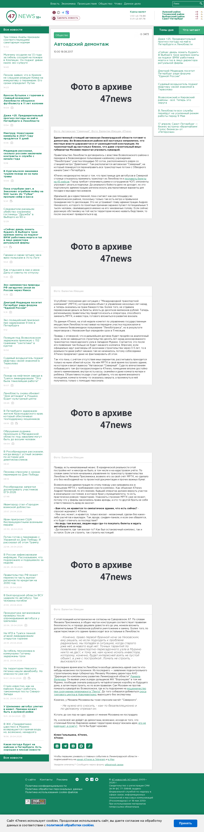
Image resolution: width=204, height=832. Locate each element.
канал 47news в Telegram (91, 759)
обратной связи (114, 765)
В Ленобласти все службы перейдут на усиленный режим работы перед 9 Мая (178, 113)
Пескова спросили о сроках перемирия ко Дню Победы (24, 475)
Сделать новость (67, 18)
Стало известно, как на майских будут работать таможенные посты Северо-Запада (24, 692)
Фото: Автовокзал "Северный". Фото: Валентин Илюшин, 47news (92, 131)
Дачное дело (132, 4)
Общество (105, 4)
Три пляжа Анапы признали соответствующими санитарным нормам (24, 42)
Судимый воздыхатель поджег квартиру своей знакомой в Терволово (24, 363)
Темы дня (166, 30)
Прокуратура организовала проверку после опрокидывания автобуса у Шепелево (24, 619)
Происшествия (87, 4)
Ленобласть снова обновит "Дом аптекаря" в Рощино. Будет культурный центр (24, 398)
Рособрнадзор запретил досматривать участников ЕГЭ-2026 (24, 492)
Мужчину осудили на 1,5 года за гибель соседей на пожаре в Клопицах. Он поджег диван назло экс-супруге (24, 61)
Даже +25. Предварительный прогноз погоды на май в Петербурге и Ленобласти (177, 41)
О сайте (30, 780)
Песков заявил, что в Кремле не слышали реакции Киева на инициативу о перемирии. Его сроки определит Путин (24, 81)
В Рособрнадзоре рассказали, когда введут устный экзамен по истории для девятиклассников (24, 458)
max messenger (67, 12)
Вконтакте (77, 779)
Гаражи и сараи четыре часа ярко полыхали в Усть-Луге (24, 259)
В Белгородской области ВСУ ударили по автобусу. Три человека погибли (24, 600)
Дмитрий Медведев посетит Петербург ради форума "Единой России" (176, 73)
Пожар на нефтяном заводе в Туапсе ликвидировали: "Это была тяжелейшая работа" (24, 381)
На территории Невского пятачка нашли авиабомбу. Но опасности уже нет (24, 673)
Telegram (91, 779)
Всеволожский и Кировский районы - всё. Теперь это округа (176, 100)
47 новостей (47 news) (125, 780)
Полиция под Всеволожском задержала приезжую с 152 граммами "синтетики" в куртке (24, 344)
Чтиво (118, 4)
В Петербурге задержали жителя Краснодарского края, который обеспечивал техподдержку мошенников (24, 417)
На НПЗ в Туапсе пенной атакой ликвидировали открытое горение (24, 638)
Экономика (68, 4)
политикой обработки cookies (70, 825)
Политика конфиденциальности (46, 786)
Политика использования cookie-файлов (51, 792)
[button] (57, 746)
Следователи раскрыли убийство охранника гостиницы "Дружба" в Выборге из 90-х (24, 215)
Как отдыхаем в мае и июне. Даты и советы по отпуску (24, 274)
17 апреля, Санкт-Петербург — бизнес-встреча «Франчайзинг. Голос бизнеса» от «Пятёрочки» (178, 128)
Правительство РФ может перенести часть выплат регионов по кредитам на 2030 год (24, 581)
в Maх (111, 759)
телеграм (62, 12)
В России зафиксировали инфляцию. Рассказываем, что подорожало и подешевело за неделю (24, 561)
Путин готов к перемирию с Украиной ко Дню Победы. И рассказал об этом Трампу (24, 542)
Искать (201, 3)
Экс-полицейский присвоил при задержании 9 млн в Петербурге (24, 325)
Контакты (46, 780)
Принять (185, 823)
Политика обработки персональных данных (54, 789)
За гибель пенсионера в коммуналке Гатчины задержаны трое (24, 656)
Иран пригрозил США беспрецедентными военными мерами (24, 524)
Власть (55, 4)
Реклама (62, 780)
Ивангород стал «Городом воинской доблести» (24, 508)
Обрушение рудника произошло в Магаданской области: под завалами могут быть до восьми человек (24, 437)
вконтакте (58, 12)
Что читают (191, 30)
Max (96, 779)
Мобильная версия (54, 12)
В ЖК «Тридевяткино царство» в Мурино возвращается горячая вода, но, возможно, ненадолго (24, 730)
